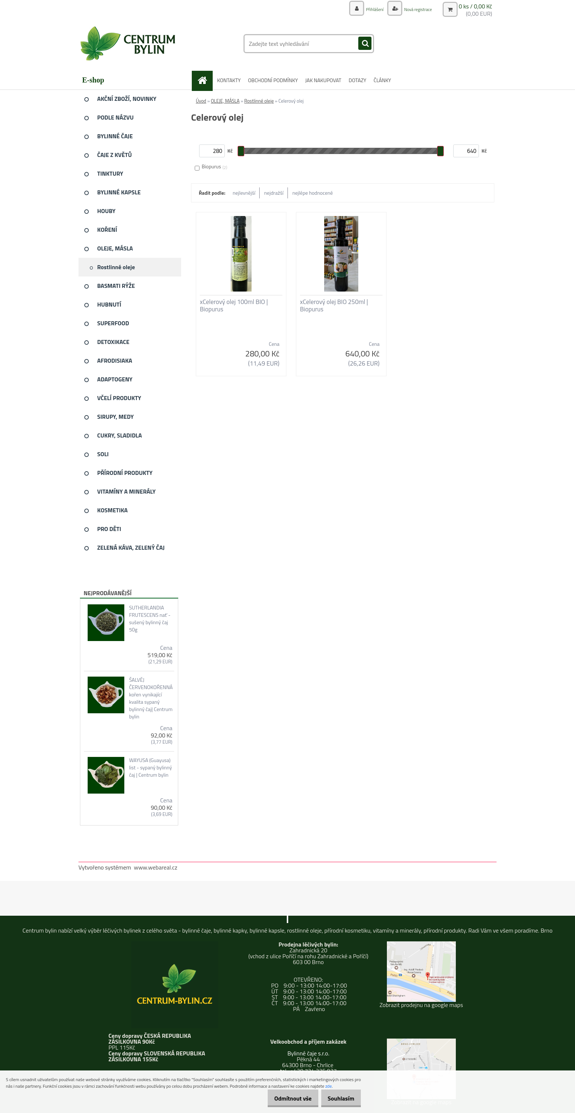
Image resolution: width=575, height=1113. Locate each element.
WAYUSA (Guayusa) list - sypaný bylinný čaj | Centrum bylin (150, 768)
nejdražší (273, 193)
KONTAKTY (229, 80)
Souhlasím (338, 1098)
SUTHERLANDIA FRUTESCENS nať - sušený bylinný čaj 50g (150, 618)
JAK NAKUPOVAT (323, 80)
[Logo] (128, 43)
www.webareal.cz (155, 867)
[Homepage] (205, 80)
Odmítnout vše (285, 1098)
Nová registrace (415, 9)
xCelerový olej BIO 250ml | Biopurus (334, 305)
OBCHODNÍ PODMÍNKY (273, 80)
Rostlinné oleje (259, 101)
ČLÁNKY (382, 80)
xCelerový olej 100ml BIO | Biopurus (234, 305)
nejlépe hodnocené (312, 193)
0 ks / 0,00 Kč (475, 5)
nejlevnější (244, 193)
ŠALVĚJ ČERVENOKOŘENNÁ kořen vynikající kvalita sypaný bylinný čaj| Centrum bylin (151, 698)
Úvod (201, 101)
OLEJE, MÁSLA (225, 101)
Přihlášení (367, 9)
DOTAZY (357, 80)
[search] (364, 44)
